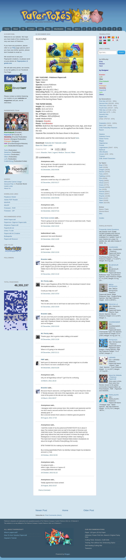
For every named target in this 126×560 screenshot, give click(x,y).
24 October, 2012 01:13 (49, 472)
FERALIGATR (114, 395)
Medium (61, 152)
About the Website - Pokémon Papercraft (115, 377)
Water (73, 152)
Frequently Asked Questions (109, 229)
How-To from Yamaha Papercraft (15, 535)
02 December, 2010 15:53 (50, 294)
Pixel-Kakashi (104, 81)
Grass (101, 185)
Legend (55, 152)
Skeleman (7, 152)
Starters (102, 134)
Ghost (101, 183)
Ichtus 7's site (9, 230)
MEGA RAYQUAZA (113, 285)
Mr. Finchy (45, 281)
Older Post (89, 510)
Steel (101, 200)
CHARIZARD (113, 247)
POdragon (102, 86)
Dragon (101, 169)
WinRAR (7, 202)
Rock (101, 198)
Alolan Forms (103, 139)
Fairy (101, 174)
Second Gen (103, 103)
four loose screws (47, 218)
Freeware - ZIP (9, 211)
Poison (101, 194)
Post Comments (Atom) (53, 515)
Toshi (6, 150)
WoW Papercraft (10, 219)
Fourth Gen (103, 108)
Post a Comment (44, 490)
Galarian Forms (104, 136)
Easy (101, 61)
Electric (101, 172)
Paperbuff (102, 90)
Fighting (102, 176)
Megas (101, 141)
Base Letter (48, 145)
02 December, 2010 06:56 (50, 198)
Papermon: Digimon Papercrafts (15, 222)
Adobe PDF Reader (11, 200)
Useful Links (8, 186)
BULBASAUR (113, 265)
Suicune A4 (49, 143)
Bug (100, 165)
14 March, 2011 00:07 (48, 398)
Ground (101, 187)
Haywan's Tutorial (10, 538)
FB (23, 29)
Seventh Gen (103, 114)
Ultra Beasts (103, 152)
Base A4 (39, 145)
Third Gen (102, 105)
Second (67, 152)
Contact (31, 29)
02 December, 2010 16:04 (50, 307)
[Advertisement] (64, 502)
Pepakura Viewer (10, 197)
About (15, 29)
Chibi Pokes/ (103, 128)
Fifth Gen (102, 110)
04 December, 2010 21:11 (50, 352)
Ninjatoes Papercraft (11, 225)
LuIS (5, 159)
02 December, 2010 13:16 (50, 274)
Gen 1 (77, 29)
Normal (101, 191)
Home (7, 29)
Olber (6, 157)
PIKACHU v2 (113, 304)
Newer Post (41, 510)
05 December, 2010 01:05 (50, 368)
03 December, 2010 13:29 (50, 339)
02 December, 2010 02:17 (50, 182)
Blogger (67, 554)
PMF (42, 359)
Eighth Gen (103, 116)
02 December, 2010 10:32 (50, 226)
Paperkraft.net (9, 228)
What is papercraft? (11, 532)
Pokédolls (102, 123)
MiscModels (58, 29)
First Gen (102, 101)
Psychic (102, 196)
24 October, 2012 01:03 (49, 455)
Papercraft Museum (11, 239)
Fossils (101, 145)
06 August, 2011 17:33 (49, 418)
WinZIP (6, 205)
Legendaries (103, 147)
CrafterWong (8, 161)
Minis (101, 125)
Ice (100, 189)
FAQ (69, 29)
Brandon (44, 152)
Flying (101, 180)
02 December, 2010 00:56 (50, 169)
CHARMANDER (114, 322)
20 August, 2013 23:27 (49, 485)
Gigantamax (103, 143)
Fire (100, 178)
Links (40, 29)
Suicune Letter (60, 143)
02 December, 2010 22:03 (50, 326)
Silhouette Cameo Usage (13, 182)
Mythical (102, 150)
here (77, 138)
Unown (101, 154)
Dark (101, 167)
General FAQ (8, 184)
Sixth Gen (102, 112)
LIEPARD (112, 357)
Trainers (102, 156)
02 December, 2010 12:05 (50, 239)
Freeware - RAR (10, 208)
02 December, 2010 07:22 (50, 211)
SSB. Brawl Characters (107, 158)
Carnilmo (7, 154)
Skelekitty (102, 88)
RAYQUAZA (113, 340)
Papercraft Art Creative (12, 233)
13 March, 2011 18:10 (48, 381)
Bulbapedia (8, 236)
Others (101, 94)
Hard (49, 152)
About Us (7, 188)
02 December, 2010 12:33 (50, 252)
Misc (48, 29)
